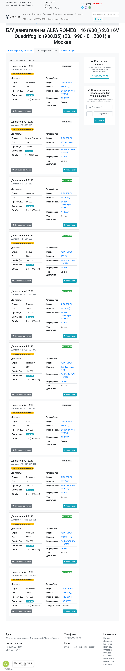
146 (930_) (65, 197)
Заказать (99, 120)
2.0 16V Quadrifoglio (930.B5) (66, 205)
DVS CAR (13, 17)
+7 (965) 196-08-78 (99, 76)
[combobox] (105, 14)
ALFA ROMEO (67, 82)
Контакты (64, 19)
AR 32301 (65, 98)
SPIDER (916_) (67, 537)
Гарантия (47, 14)
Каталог (26, 14)
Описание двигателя (21, 111)
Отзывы (79, 14)
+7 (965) (93, 4)
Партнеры (57, 14)
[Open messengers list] (6, 664)
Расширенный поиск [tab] (46, 50)
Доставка (36, 14)
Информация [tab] (68, 50)
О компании (52, 19)
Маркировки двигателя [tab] (20, 50)
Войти (98, 19)
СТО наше (27, 19)
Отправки (68, 14)
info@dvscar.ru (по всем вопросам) (80, 647)
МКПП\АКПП (40, 19)
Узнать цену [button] (70, 111)
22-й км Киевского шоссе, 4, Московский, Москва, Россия (19, 3)
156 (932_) (65, 87)
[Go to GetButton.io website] (6, 668)
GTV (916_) (66, 481)
